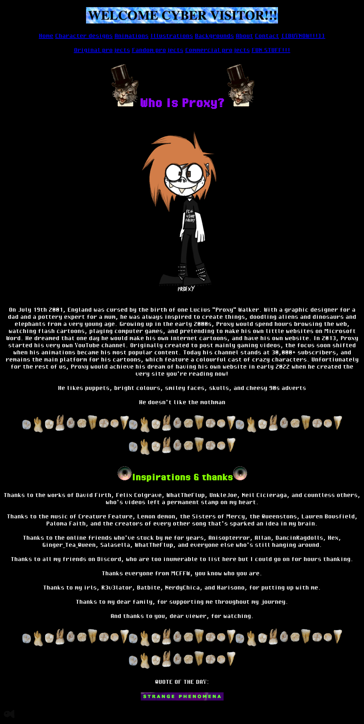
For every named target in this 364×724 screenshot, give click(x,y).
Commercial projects (217, 49)
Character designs (84, 35)
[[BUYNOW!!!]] (303, 35)
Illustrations (171, 35)
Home (46, 35)
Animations (131, 35)
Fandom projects (157, 49)
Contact (267, 35)
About (244, 35)
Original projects (102, 49)
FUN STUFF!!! (271, 49)
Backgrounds (214, 35)
